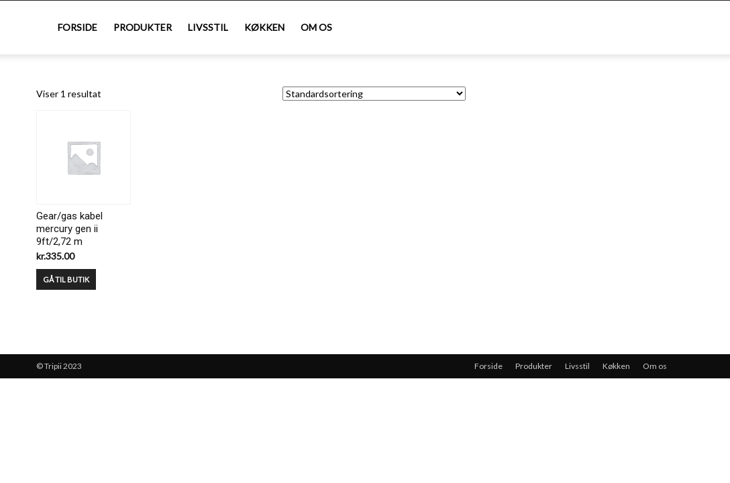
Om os (316, 27)
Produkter (142, 27)
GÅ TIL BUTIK (66, 279)
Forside (77, 27)
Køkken (264, 27)
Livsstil (208, 27)
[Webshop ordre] (374, 94)
